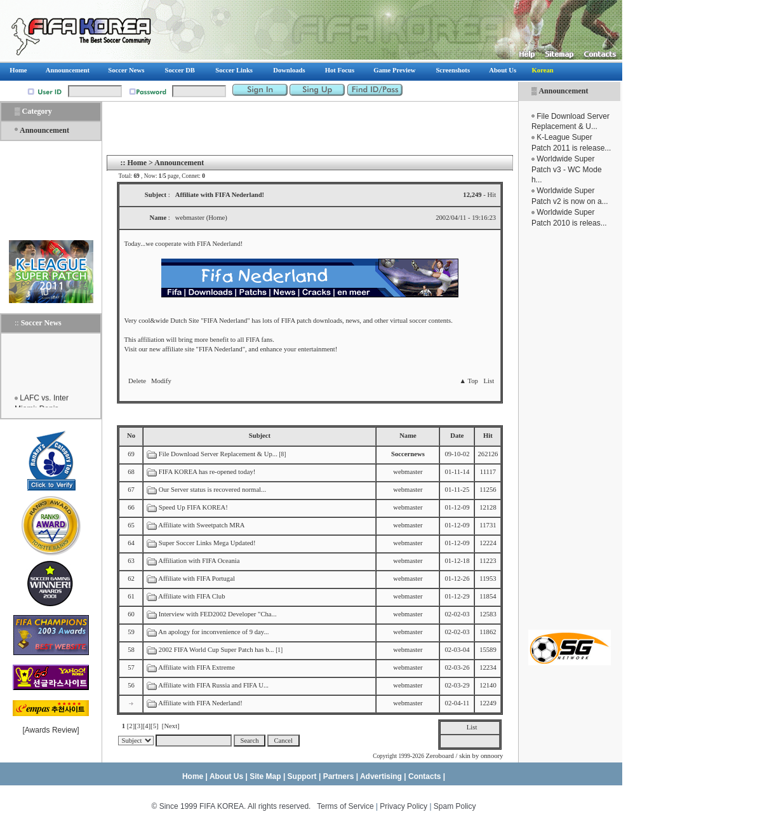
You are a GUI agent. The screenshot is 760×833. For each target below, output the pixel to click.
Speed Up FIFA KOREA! (193, 507)
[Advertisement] (569, 429)
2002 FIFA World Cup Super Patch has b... (216, 649)
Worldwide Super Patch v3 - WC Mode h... (566, 169)
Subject (259, 435)
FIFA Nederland (219, 243)
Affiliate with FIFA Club (191, 596)
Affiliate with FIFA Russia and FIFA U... (213, 685)
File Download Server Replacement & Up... (218, 453)
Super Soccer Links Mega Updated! (207, 542)
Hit (488, 435)
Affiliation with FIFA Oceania (198, 560)
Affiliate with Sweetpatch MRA (201, 525)
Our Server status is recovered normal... (212, 489)
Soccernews (408, 453)
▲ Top (468, 380)
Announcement (563, 90)
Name (408, 435)
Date (456, 435)
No (131, 435)
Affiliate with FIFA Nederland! (200, 703)
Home (137, 162)
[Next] (171, 725)
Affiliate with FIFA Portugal (196, 578)
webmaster (407, 471)
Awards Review (51, 730)
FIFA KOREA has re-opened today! (207, 471)
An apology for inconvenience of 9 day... (213, 631)
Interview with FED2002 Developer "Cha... (218, 614)
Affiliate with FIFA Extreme (196, 667)
